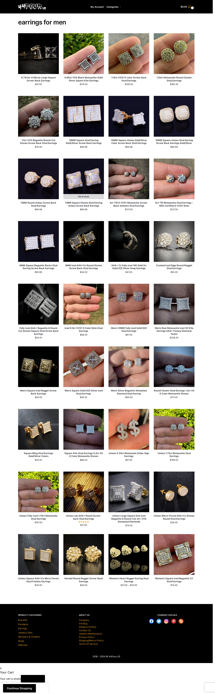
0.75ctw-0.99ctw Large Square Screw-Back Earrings (38, 79)
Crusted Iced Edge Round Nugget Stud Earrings (174, 267)
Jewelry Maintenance (90, 633)
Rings (21, 640)
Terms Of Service (88, 644)
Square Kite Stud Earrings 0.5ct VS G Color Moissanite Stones (83, 455)
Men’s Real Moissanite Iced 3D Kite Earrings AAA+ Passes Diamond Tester (174, 331)
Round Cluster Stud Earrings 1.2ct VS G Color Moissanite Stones (174, 392)
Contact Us (85, 630)
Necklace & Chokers (29, 636)
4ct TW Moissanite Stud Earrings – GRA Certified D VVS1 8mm (174, 204)
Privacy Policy (86, 637)
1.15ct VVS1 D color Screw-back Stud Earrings (129, 79)
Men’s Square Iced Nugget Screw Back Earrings (38, 392)
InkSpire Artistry (87, 626)
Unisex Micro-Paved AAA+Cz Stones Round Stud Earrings (174, 517)
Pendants (23, 624)
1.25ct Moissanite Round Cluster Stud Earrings (174, 79)
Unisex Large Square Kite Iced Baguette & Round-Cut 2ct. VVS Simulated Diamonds (128, 518)
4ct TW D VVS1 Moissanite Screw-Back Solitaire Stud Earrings (129, 204)
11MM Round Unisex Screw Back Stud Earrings (38, 204)
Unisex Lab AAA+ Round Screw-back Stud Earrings (83, 517)
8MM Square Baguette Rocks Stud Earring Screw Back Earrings (38, 267)
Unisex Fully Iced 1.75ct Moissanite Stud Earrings (38, 517)
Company (84, 620)
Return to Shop (33, 678)
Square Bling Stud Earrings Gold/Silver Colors (38, 455)
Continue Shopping (19, 688)
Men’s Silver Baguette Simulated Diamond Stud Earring (129, 392)
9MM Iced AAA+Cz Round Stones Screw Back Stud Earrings (83, 267)
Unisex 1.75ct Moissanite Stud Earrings (174, 455)
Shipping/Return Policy (91, 640)
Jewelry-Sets (25, 632)
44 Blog (83, 623)
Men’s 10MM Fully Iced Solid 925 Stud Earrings (129, 330)
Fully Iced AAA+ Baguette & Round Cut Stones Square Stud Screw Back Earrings (38, 331)
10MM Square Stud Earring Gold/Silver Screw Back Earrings (84, 142)
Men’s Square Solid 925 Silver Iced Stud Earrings (84, 392)
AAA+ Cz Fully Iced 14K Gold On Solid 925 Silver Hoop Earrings (128, 267)
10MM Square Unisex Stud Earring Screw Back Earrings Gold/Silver (174, 142)
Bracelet (22, 620)
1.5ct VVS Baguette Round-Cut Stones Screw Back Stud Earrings (38, 142)
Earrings (22, 628)
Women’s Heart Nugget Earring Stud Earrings (128, 580)
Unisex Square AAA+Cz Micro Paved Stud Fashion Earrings (38, 580)
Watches (22, 645)
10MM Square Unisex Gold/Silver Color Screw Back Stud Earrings (129, 142)
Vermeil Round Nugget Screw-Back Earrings (83, 580)
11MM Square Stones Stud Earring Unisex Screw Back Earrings (83, 204)
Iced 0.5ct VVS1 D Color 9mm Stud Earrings (84, 330)
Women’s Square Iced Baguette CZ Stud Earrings (174, 580)
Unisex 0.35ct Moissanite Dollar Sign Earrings (129, 455)
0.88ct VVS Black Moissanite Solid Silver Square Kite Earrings (83, 79)
